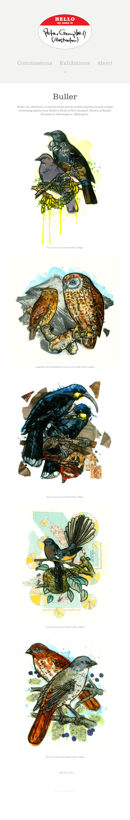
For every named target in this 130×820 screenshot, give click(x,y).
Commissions (34, 62)
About (105, 62)
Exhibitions (75, 62)
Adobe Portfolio (70, 791)
